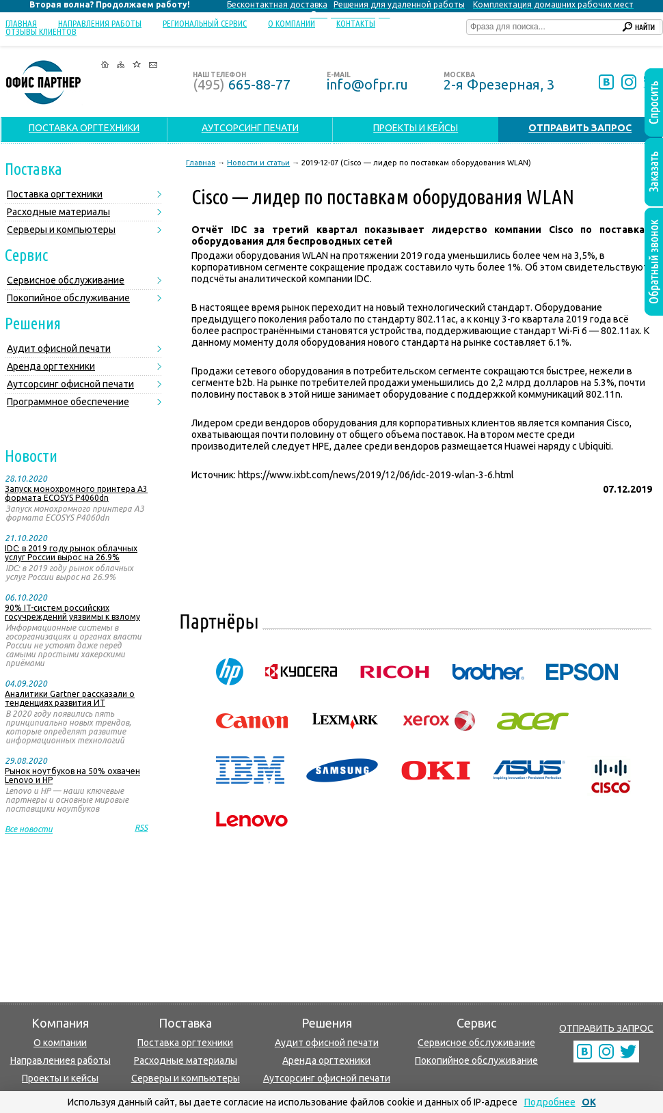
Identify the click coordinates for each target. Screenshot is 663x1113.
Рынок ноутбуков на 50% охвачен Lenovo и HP (72, 775)
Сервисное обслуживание (65, 280)
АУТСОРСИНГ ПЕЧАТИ (250, 127)
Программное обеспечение (68, 401)
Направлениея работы (60, 1060)
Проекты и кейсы (60, 1078)
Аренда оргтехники (51, 366)
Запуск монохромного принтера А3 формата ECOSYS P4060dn (76, 493)
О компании (291, 23)
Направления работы (99, 23)
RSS (141, 827)
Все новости (29, 829)
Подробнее (550, 1102)
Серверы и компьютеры (61, 229)
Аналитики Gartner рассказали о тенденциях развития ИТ (70, 698)
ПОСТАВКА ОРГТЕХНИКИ (84, 127)
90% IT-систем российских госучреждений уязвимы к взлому (72, 612)
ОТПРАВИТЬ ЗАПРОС (606, 1028)
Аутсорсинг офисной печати (70, 384)
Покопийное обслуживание (68, 297)
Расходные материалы (58, 211)
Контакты (355, 23)
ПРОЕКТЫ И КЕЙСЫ (415, 127)
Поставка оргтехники (55, 194)
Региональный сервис (205, 23)
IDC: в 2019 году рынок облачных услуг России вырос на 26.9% (71, 553)
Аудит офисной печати (59, 348)
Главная (21, 23)
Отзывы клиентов (41, 31)
